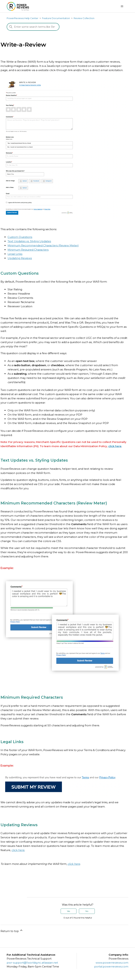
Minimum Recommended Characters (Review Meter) (43, 245)
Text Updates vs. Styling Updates (29, 241)
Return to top (12, 930)
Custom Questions (20, 237)
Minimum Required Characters (28, 249)
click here (114, 446)
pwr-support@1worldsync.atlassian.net (32, 962)
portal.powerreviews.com (111, 966)
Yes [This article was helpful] (68, 911)
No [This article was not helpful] (86, 911)
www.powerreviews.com (112, 962)
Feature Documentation (56, 18)
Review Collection (84, 18)
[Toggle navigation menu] (122, 6)
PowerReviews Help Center (22, 18)
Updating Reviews (20, 258)
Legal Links (15, 254)
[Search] (33, 26)
